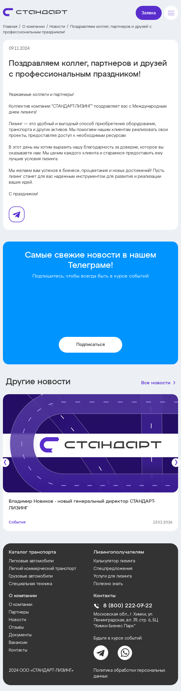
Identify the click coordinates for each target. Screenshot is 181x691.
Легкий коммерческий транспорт (42, 569)
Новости (57, 27)
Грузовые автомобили (31, 576)
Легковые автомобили (31, 561)
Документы (20, 635)
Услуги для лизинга (113, 576)
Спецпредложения (113, 569)
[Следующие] (176, 462)
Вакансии (18, 643)
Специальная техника (30, 584)
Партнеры (19, 612)
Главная (10, 27)
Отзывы (16, 627)
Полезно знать (108, 584)
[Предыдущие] (5, 462)
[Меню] (171, 13)
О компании (33, 27)
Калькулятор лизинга (114, 561)
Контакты (18, 650)
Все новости (155, 383)
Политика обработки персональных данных (129, 673)
